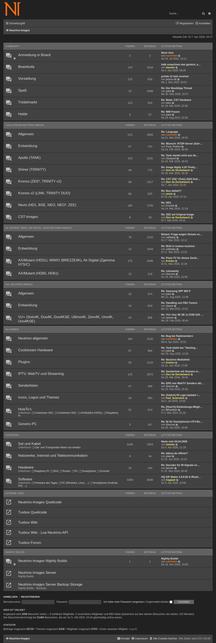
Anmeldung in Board (34, 55)
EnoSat (170, 205)
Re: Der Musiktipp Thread (176, 88)
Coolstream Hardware (35, 350)
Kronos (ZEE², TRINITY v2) (40, 181)
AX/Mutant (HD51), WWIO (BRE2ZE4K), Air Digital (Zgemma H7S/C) (66, 262)
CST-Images (28, 217)
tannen (170, 317)
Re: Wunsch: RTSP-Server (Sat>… (181, 143)
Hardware (26, 467)
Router (65, 471)
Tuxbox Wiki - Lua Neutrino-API (43, 533)
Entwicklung (27, 146)
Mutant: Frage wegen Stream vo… (181, 234)
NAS (54, 471)
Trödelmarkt (27, 102)
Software (25, 479)
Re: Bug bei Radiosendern (177, 336)
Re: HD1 (166, 202)
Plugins (24, 362)
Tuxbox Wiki (28, 522)
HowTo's (24, 409)
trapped (170, 479)
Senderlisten (28, 386)
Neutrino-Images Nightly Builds (42, 561)
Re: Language (169, 131)
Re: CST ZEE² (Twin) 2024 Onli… (180, 179)
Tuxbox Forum (29, 543)
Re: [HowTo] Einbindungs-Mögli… (181, 406)
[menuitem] (203, 23)
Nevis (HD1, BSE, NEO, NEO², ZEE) (47, 205)
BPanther (171, 409)
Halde (22, 114)
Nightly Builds (14, 552)
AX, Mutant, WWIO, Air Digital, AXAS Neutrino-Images (38, 228)
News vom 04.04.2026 (174, 441)
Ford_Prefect (173, 146)
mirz (168, 102)
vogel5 (133, 629)
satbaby (171, 237)
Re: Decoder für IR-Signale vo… (180, 465)
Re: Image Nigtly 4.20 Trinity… (179, 167)
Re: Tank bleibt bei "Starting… (179, 347)
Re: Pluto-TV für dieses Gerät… (180, 258)
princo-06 (171, 79)
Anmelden (10, 596)
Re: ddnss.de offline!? (174, 453)
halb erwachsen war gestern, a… (181, 64)
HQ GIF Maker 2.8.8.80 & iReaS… (181, 476)
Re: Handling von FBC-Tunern (179, 302)
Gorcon (170, 274)
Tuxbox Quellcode (32, 512)
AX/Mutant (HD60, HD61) (38, 273)
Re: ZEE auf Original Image (177, 214)
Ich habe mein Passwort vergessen (124, 601)
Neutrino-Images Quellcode (40, 502)
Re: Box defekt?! (171, 190)
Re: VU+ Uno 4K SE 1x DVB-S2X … (182, 314)
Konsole (103, 471)
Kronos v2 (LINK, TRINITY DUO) (44, 193)
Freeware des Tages (44, 482)
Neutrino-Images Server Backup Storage (50, 584)
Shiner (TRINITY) (32, 170)
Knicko (170, 260)
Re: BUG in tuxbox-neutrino (178, 246)
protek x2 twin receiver (175, 76)
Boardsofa (26, 67)
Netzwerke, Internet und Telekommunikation (53, 456)
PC (75, 471)
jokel (168, 91)
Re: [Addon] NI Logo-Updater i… (180, 395)
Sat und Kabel (29, 444)
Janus (169, 305)
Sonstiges (12, 435)
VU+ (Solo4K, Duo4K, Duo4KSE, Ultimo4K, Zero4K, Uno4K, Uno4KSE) (65, 319)
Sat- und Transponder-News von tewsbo (56, 447)
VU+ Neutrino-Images (19, 284)
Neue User (167, 52)
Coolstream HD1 (42, 412)
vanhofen (171, 55)
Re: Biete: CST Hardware (176, 100)
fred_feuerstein (175, 398)
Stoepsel (171, 158)
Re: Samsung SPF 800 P (175, 291)
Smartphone (87, 471)
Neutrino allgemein (33, 338)
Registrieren (30, 596)
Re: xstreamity (170, 271)
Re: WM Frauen (170, 111)
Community (12, 46)
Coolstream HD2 (65, 412)
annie (169, 193)
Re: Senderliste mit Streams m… (181, 371)
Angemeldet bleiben (159, 601)
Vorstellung (27, 79)
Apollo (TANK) (29, 158)
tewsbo (170, 67)
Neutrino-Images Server (37, 573)
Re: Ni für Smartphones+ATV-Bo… (182, 421)
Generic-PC (27, 424)
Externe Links (14, 493)
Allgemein (26, 134)
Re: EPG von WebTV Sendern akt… (182, 383)
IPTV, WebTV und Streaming (41, 374)
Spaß (22, 90)
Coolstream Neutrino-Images (24, 125)
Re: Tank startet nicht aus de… (179, 155)
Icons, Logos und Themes (38, 397)
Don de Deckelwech (178, 170)
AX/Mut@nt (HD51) (90, 412)
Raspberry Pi (40, 471)
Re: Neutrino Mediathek (175, 359)
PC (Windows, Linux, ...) (74, 482)
